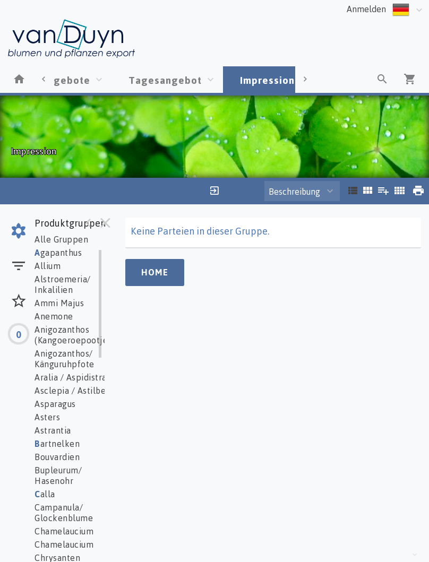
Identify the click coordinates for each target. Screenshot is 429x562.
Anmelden (366, 9)
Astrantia (53, 430)
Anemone (54, 316)
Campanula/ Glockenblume (64, 512)
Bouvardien (57, 457)
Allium (48, 266)
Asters (47, 417)
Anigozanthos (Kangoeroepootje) (73, 334)
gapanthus (58, 252)
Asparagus (55, 404)
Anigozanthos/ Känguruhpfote (65, 358)
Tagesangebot (165, 80)
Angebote (65, 80)
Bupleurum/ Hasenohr (58, 475)
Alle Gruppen (61, 239)
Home (154, 272)
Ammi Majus (59, 303)
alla (45, 494)
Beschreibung (294, 191)
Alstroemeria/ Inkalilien (63, 284)
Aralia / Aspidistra (71, 377)
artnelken (57, 443)
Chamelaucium (64, 531)
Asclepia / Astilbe (70, 390)
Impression (267, 80)
